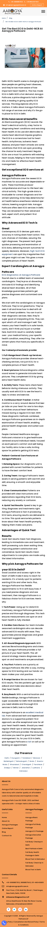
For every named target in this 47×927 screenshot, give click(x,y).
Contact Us (7, 835)
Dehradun (23, 771)
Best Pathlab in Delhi (33, 848)
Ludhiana (36, 768)
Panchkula (38, 764)
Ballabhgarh (9, 761)
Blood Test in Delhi (33, 869)
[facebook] (8, 909)
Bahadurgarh (21, 761)
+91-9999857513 (16, 2)
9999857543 (26, 882)
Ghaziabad (14, 764)
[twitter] (14, 909)
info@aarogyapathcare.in (14, 5)
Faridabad (26, 758)
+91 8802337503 (31, 2)
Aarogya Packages (10, 825)
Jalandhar (26, 768)
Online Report (37, 5)
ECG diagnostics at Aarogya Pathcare (21, 275)
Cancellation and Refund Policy (26, 922)
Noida (32, 761)
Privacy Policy (7, 922)
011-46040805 (38, 882)
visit (29, 741)
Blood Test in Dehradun (35, 859)
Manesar (36, 758)
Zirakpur (7, 768)
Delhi (7, 758)
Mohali (16, 768)
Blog (10, 18)
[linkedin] (26, 909)
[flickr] (20, 909)
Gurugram (15, 758)
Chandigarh (26, 764)
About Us (6, 821)
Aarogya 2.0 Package (34, 831)
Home (4, 18)
